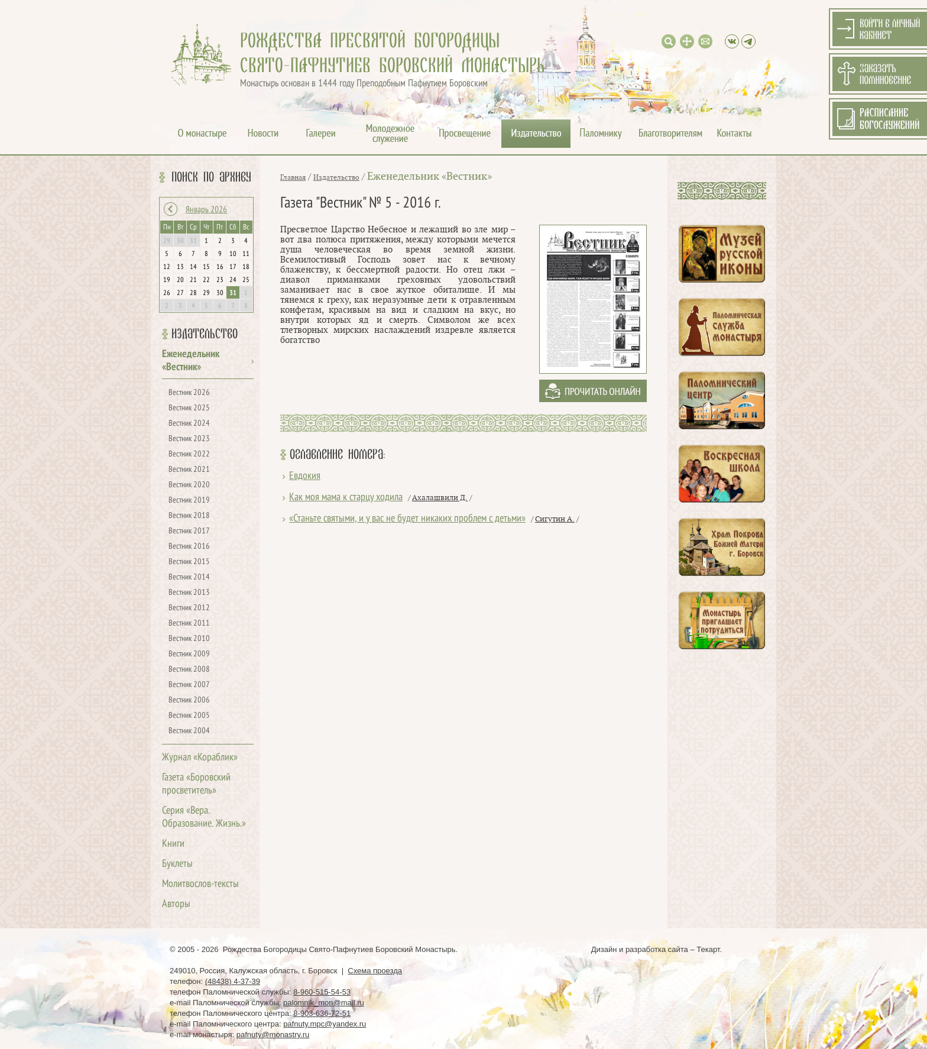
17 (232, 267)
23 (219, 280)
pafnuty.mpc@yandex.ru (324, 1023)
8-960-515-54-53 (322, 992)
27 (180, 293)
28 (193, 293)
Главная (293, 177)
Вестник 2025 (189, 408)
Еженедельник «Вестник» (429, 176)
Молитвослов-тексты (200, 884)
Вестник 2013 (189, 593)
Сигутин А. (555, 519)
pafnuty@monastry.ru (273, 1034)
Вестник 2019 (189, 500)
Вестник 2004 (189, 731)
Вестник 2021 (189, 470)
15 (206, 267)
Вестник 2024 (189, 424)
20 (180, 280)
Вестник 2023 (189, 439)
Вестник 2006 (189, 700)
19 (166, 280)
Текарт (707, 949)
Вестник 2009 (189, 654)
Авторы (176, 904)
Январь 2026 (206, 210)
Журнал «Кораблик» (200, 758)
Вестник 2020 (189, 485)
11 (245, 254)
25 (245, 280)
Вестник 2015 (189, 562)
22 (206, 280)
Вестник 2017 (189, 531)
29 (206, 293)
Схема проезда (375, 970)
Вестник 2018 (189, 516)
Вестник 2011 (189, 623)
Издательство (204, 334)
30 (219, 293)
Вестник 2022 (189, 454)
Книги (173, 844)
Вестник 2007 (189, 685)
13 (180, 267)
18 (245, 267)
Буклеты (177, 864)
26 (166, 293)
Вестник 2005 (189, 716)
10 (232, 254)
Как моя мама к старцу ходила (346, 498)
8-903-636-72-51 (322, 1013)
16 (219, 267)
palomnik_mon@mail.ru (323, 1002)
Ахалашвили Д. (440, 498)
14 (193, 267)
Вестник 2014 (189, 577)
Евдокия (304, 476)
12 (166, 267)
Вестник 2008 (189, 670)
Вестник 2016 (189, 547)
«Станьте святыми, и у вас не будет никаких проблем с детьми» (407, 519)
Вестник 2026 (189, 393)
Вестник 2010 (189, 639)
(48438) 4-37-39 (232, 981)
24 (232, 280)
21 (193, 280)
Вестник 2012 (189, 608)
